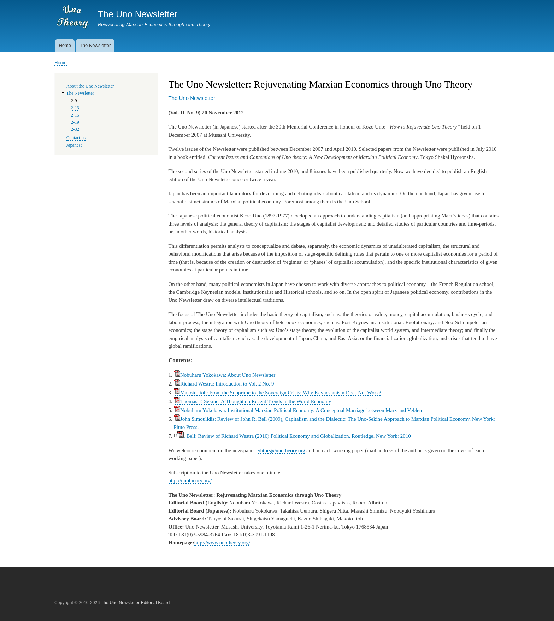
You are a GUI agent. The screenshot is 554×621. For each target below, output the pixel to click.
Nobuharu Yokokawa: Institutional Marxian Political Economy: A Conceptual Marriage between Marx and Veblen (298, 410)
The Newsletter (95, 45)
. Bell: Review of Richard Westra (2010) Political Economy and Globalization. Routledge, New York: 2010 (294, 436)
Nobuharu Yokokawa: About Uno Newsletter (225, 375)
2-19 (75, 122)
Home (65, 45)
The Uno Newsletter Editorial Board (135, 602)
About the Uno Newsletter (90, 86)
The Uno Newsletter (137, 14)
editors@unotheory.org (281, 450)
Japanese (74, 145)
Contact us (76, 137)
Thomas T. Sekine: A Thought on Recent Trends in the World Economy (252, 401)
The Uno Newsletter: (193, 98)
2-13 (75, 107)
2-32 (75, 129)
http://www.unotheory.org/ (222, 542)
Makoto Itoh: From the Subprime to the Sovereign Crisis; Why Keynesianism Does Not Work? (277, 392)
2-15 (75, 115)
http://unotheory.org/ (190, 480)
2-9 (74, 100)
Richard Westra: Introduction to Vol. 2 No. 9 (224, 384)
